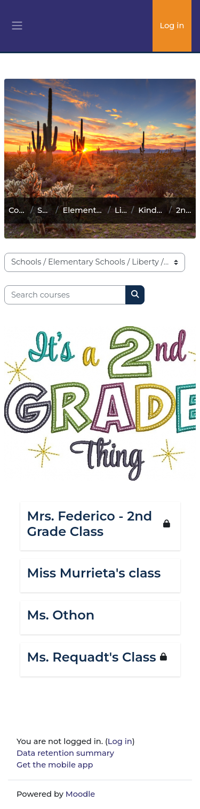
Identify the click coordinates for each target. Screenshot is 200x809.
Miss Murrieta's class (94, 573)
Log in (171, 25)
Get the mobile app (55, 765)
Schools (44, 210)
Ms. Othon (61, 615)
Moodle (80, 794)
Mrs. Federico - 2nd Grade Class (90, 524)
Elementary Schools (82, 210)
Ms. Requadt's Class (91, 657)
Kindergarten (151, 210)
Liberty (121, 210)
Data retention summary (65, 753)
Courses (17, 210)
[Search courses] (65, 294)
